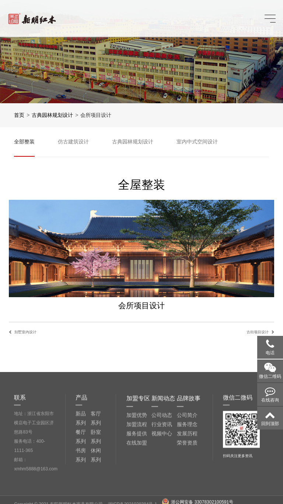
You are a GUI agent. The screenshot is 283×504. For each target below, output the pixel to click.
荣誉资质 (187, 498)
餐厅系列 (81, 492)
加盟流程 (136, 480)
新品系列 (81, 474)
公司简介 (187, 471)
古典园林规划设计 (52, 115)
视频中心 (161, 489)
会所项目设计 (95, 115)
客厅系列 (96, 474)
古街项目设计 (258, 332)
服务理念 (187, 480)
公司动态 (161, 471)
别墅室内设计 (25, 332)
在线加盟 (136, 498)
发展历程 (187, 489)
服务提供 (136, 489)
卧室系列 (96, 492)
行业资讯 (161, 480)
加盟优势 (136, 471)
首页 (19, 115)
